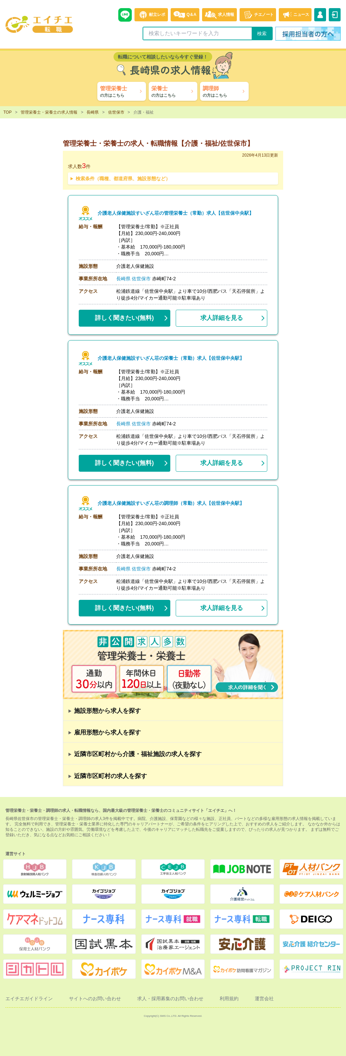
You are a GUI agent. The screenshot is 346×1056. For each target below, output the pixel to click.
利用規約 (229, 998)
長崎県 (92, 112)
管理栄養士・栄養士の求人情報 (49, 112)
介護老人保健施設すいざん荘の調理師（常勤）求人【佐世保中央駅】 (171, 503)
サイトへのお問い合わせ (95, 998)
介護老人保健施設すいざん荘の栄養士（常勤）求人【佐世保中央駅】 (171, 358)
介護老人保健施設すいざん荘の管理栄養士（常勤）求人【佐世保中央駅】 (176, 213)
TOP (7, 112)
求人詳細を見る (221, 317)
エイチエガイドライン (29, 998)
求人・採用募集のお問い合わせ (170, 998)
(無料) (124, 316)
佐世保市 (116, 112)
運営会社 (264, 998)
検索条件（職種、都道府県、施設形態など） (123, 178)
